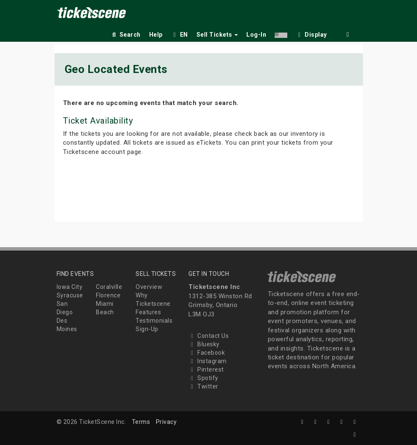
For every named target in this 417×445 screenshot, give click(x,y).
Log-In (256, 34)
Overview (149, 286)
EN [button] (179, 34)
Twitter (203, 386)
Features (148, 312)
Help (156, 34)
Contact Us (208, 335)
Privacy (166, 421)
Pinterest (206, 369)
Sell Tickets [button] (217, 34)
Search (126, 34)
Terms (141, 421)
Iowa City (70, 286)
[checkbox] (311, 33)
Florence (108, 295)
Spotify (203, 378)
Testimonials (154, 320)
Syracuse (70, 295)
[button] (281, 33)
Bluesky (204, 344)
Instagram (207, 361)
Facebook (206, 352)
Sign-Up (147, 329)
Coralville (109, 286)
